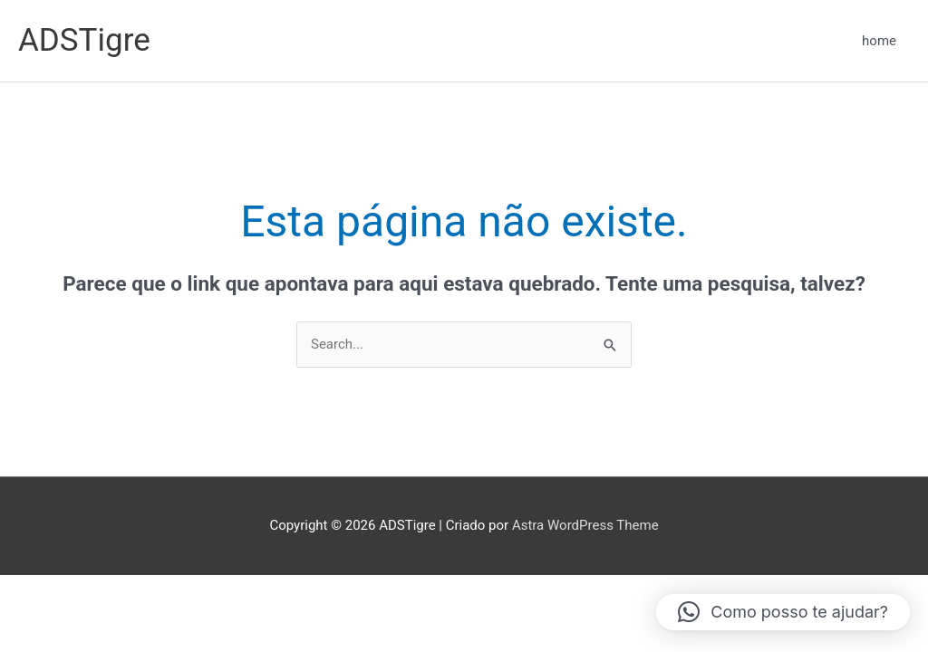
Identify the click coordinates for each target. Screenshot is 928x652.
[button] (783, 612)
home (879, 41)
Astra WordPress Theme (585, 525)
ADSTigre (84, 40)
